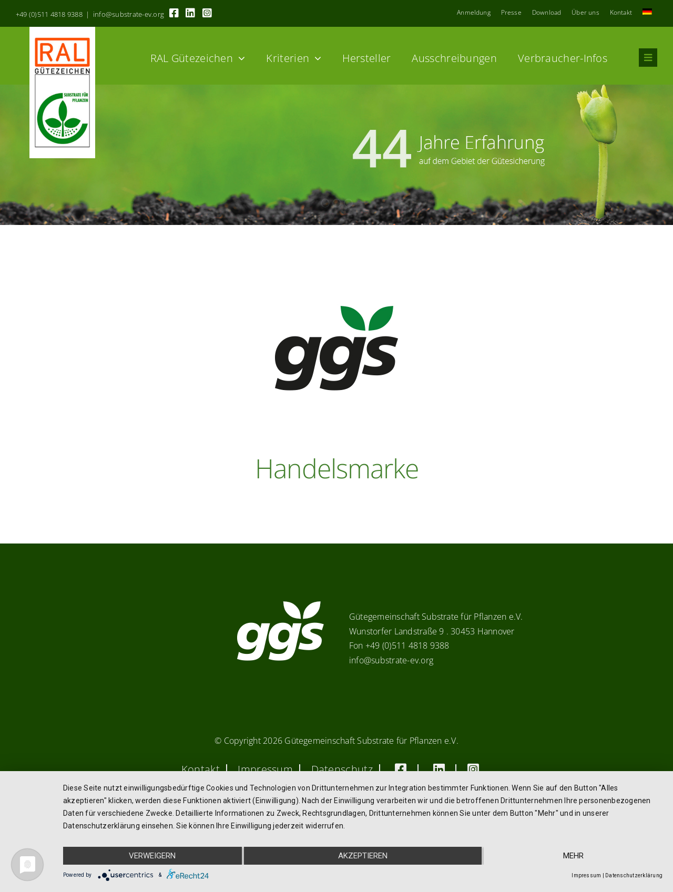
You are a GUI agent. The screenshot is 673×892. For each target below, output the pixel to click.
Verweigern (152, 855)
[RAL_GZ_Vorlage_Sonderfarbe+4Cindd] (62, 31)
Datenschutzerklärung (633, 875)
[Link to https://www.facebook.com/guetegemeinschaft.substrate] (174, 13)
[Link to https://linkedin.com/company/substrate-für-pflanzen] (190, 13)
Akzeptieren (363, 855)
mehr (573, 855)
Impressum (586, 875)
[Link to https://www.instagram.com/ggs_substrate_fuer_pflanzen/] (207, 13)
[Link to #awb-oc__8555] (648, 57)
